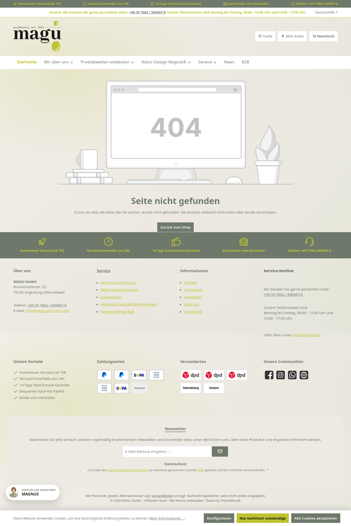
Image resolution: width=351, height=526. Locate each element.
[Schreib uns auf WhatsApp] (292, 375)
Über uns (191, 304)
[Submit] (220, 451)
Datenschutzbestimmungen (127, 470)
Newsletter (193, 297)
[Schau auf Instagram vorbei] (280, 375)
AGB (201, 470)
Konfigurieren (219, 518)
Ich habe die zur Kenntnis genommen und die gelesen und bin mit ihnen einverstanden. (178, 470)
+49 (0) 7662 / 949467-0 (147, 12)
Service (104, 270)
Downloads (193, 311)
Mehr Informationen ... (167, 518)
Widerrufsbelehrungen (120, 289)
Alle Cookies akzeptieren (315, 518)
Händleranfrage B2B (118, 311)
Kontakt (190, 282)
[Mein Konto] (292, 36)
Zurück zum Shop (175, 227)
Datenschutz (111, 297)
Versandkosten (162, 496)
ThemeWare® (230, 500)
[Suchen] (265, 36)
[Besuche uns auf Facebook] (269, 375)
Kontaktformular (306, 334)
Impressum (193, 289)
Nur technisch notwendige (263, 518)
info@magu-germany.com (47, 310)
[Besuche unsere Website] (304, 375)
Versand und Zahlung (119, 282)
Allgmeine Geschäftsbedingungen (129, 304)
